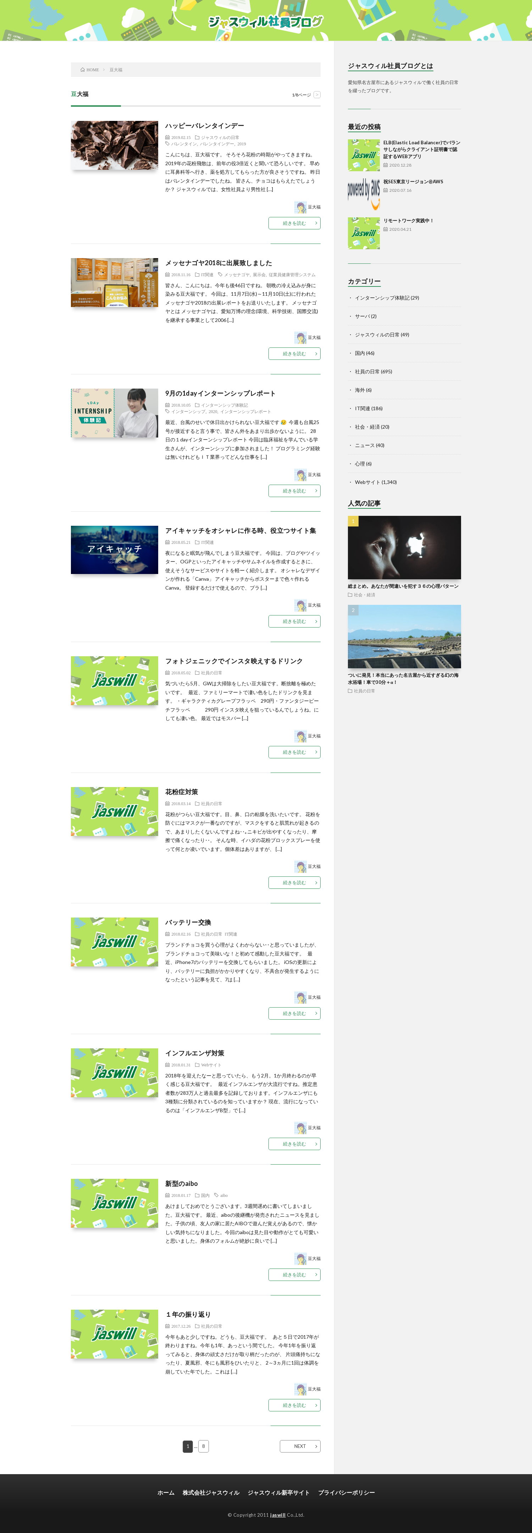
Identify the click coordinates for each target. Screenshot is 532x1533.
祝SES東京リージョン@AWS (413, 181)
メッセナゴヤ (237, 274)
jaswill (278, 1514)
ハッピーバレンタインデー (204, 125)
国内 (205, 1195)
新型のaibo (181, 1183)
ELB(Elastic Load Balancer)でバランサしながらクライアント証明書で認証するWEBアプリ (421, 149)
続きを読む (294, 223)
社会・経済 (367, 427)
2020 (213, 411)
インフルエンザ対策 (195, 1053)
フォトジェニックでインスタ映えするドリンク (234, 661)
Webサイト (211, 1065)
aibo (224, 1195)
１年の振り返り (188, 1314)
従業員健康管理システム (292, 274)
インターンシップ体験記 (224, 405)
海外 (360, 390)
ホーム (165, 1492)
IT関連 (207, 274)
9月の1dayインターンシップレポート (220, 393)
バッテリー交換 (188, 922)
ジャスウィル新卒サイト (279, 1492)
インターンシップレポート (245, 411)
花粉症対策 (181, 792)
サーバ (362, 316)
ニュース (365, 445)
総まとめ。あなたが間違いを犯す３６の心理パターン (403, 586)
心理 (360, 464)
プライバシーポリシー (346, 1492)
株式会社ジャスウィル (211, 1492)
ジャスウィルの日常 (220, 137)
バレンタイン (184, 143)
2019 (241, 143)
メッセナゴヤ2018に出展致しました (218, 263)
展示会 (259, 274)
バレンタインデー (217, 143)
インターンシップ (188, 411)
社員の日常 (211, 672)
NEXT (300, 1446)
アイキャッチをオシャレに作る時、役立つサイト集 (240, 530)
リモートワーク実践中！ (408, 220)
